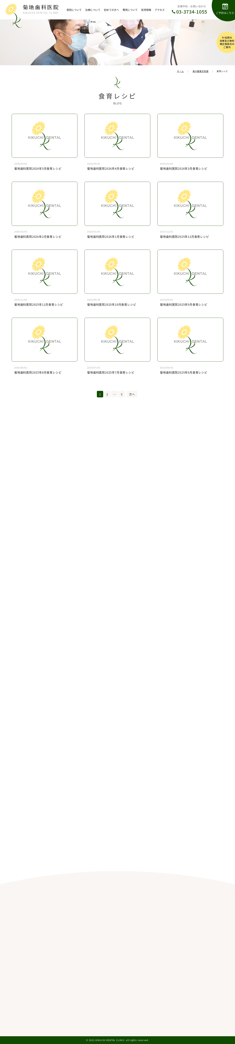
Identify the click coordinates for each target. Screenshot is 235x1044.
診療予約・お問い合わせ (192, 9)
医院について (74, 9)
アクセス (160, 9)
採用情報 (146, 9)
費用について (130, 9)
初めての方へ (111, 9)
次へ (132, 394)
